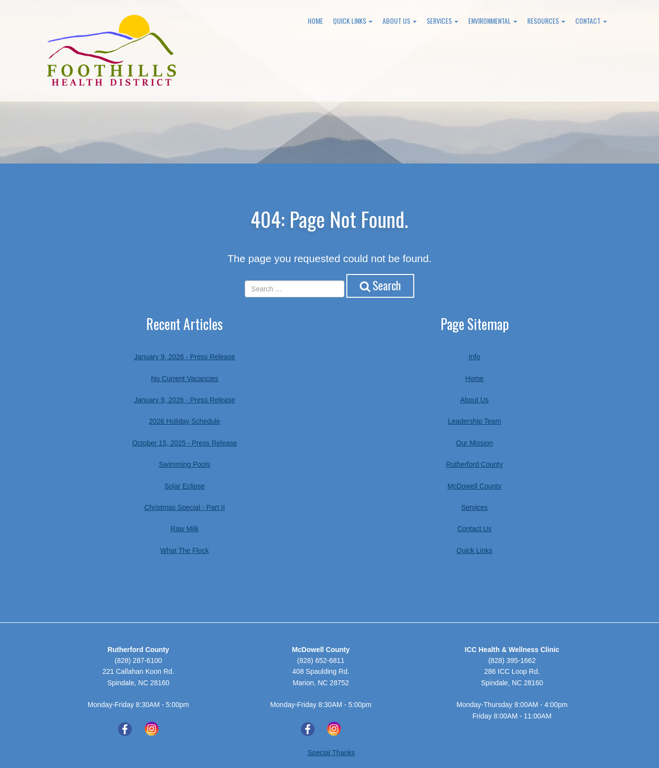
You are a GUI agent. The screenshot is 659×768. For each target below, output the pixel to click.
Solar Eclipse (185, 486)
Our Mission (474, 443)
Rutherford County (474, 464)
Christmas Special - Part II (184, 507)
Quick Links (353, 20)
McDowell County (474, 486)
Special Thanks (331, 753)
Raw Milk (184, 529)
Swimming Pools (184, 464)
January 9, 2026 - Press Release (184, 357)
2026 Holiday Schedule (184, 421)
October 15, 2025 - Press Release (184, 443)
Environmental (492, 20)
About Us (400, 20)
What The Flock (185, 550)
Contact (591, 20)
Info (474, 357)
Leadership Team (474, 421)
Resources (546, 20)
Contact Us (474, 529)
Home (315, 20)
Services (442, 20)
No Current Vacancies (185, 379)
